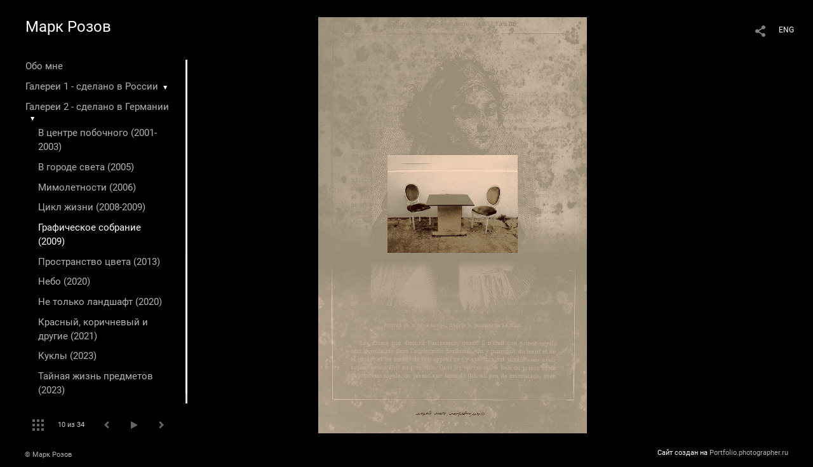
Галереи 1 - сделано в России (91, 86)
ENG (786, 29)
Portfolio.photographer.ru (748, 453)
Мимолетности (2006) (87, 187)
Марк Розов (68, 27)
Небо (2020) (64, 281)
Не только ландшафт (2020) (100, 302)
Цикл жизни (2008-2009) (91, 207)
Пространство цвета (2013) (99, 261)
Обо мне (44, 66)
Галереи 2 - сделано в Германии (97, 106)
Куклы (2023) (67, 356)
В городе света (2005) (86, 167)
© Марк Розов (48, 454)
